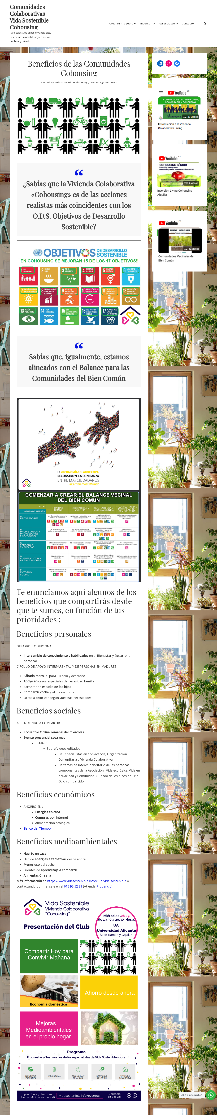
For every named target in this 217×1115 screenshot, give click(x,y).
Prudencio (103, 886)
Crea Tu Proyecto (121, 23)
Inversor (146, 23)
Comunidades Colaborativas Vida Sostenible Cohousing (29, 17)
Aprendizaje (167, 23)
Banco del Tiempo (37, 828)
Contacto (188, 23)
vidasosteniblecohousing (71, 82)
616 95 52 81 (73, 886)
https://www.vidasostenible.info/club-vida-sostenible (86, 881)
